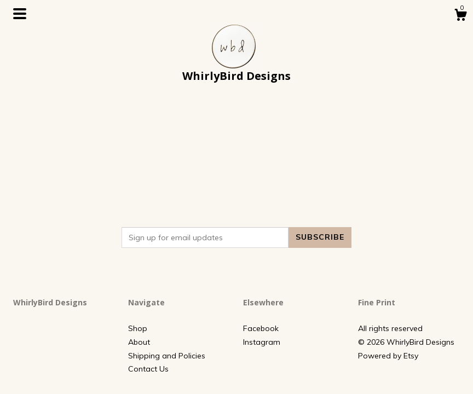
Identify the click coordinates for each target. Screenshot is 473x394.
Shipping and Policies (166, 356)
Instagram (261, 342)
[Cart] (460, 16)
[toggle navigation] (19, 13)
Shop (137, 328)
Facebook (261, 328)
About (139, 342)
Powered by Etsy (388, 356)
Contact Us (148, 369)
